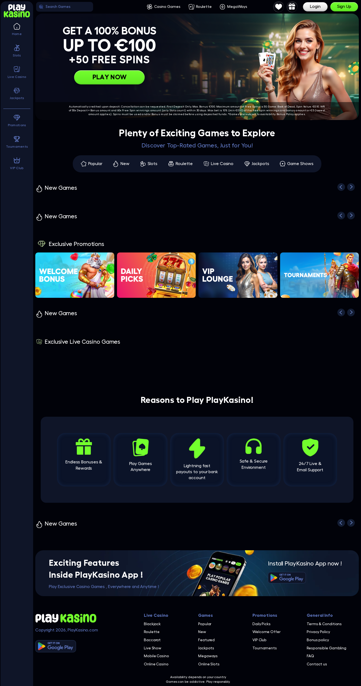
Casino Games (167, 6)
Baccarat (152, 640)
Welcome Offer (266, 632)
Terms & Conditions (324, 624)
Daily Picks (261, 624)
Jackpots (260, 164)
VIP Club (259, 640)
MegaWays (237, 6)
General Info (320, 615)
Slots (153, 164)
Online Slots (209, 664)
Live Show (152, 648)
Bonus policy (318, 640)
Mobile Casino (156, 656)
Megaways (208, 656)
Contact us (317, 664)
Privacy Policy (318, 632)
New (125, 164)
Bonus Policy (285, 114)
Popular (95, 164)
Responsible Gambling (326, 648)
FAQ (310, 656)
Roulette (204, 6)
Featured (206, 640)
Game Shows (300, 164)
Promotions (264, 615)
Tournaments (264, 648)
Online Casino (156, 664)
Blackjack (152, 624)
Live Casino (222, 164)
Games (205, 615)
